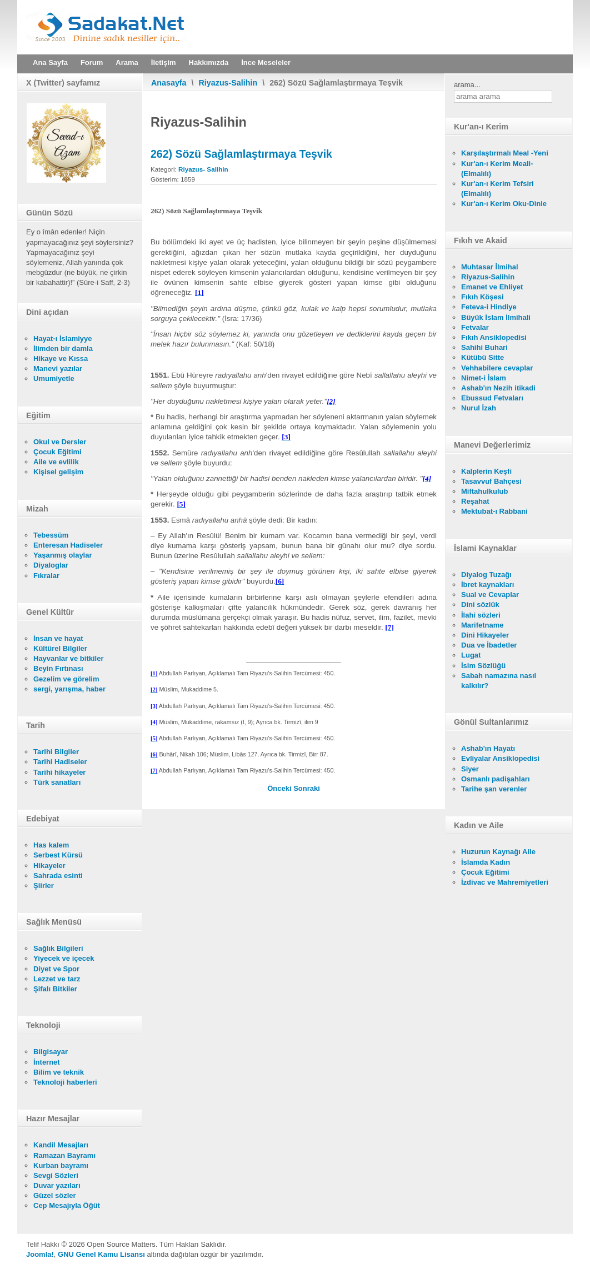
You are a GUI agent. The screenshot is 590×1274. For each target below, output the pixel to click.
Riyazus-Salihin (228, 82)
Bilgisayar (50, 1051)
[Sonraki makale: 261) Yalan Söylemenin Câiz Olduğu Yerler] (306, 788)
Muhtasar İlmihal (489, 267)
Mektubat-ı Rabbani (494, 511)
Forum (92, 62)
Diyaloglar (50, 565)
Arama (127, 62)
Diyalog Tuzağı (486, 574)
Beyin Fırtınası (58, 668)
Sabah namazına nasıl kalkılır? (498, 680)
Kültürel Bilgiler (60, 648)
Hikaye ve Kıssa (60, 358)
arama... (467, 85)
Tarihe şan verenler (494, 789)
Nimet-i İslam (483, 378)
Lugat (471, 655)
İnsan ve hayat (58, 638)
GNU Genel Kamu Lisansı (101, 1254)
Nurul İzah (478, 408)
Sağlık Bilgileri (58, 948)
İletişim (163, 62)
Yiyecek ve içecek (63, 958)
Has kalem (51, 845)
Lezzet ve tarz (57, 979)
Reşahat (475, 501)
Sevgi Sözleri (55, 1175)
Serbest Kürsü (58, 855)
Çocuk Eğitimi (57, 452)
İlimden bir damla (63, 348)
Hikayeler (49, 865)
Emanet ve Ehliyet (492, 287)
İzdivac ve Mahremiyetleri (504, 882)
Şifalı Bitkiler (55, 989)
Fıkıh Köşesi (482, 297)
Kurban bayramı (60, 1165)
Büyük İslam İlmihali (496, 317)
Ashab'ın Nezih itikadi (498, 388)
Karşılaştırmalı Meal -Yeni (504, 153)
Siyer (470, 769)
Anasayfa (169, 82)
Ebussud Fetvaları (492, 398)
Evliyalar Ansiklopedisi (500, 758)
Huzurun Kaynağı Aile (498, 851)
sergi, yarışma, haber (69, 689)
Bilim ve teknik (58, 1072)
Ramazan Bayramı (64, 1155)
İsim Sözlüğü (483, 665)
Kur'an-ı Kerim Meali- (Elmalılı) (497, 168)
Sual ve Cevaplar (490, 594)
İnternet (46, 1062)
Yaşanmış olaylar (62, 555)
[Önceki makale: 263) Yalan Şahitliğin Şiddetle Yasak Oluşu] (280, 788)
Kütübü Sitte (482, 357)
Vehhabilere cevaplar (497, 368)
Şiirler (43, 885)
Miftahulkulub (484, 491)
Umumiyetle (53, 378)
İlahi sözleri (481, 615)
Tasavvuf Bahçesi (491, 481)
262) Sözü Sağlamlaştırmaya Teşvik (241, 154)
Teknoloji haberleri (65, 1082)
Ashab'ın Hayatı (488, 748)
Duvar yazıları (57, 1185)
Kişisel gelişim (58, 472)
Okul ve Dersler (59, 442)
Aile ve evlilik (56, 462)
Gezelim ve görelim (66, 679)
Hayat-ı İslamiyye (62, 338)
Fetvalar (475, 327)
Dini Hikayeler (485, 635)
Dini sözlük (480, 604)
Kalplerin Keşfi (486, 471)
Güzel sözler (54, 1195)
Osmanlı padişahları (495, 779)
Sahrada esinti (58, 875)
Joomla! (40, 1254)
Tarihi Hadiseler (60, 762)
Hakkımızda (209, 62)
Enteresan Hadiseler (68, 545)
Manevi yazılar (57, 368)
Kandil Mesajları (60, 1145)
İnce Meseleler (266, 62)
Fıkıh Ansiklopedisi (494, 337)
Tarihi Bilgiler (56, 752)
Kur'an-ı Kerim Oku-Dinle (504, 203)
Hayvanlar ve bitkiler (68, 658)
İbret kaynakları (487, 584)
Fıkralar (46, 575)
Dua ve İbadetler (489, 645)
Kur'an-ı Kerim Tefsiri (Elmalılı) (497, 188)
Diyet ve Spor (56, 969)
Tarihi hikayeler (59, 772)
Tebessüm (50, 535)
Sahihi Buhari (484, 347)
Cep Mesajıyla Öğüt (66, 1205)
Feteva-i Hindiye (489, 307)
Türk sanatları (57, 782)
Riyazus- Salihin (203, 169)
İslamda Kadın (485, 862)
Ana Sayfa (50, 62)
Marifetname (482, 625)
